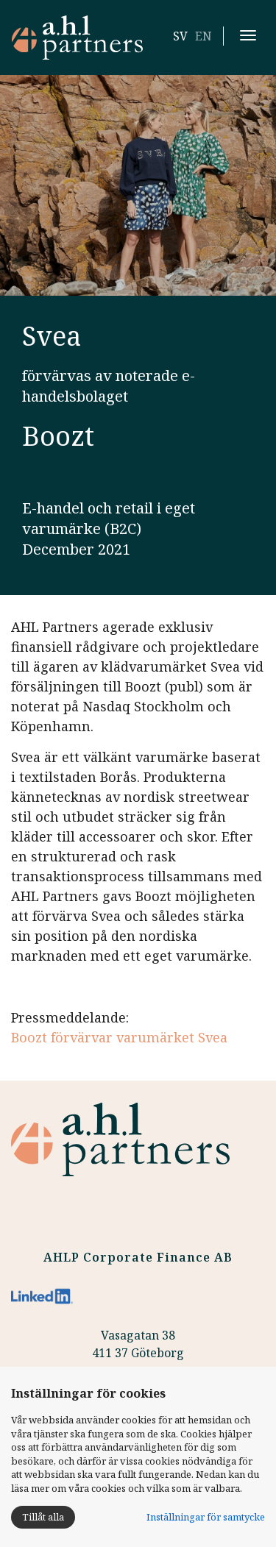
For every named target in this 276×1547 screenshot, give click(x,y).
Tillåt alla (43, 1516)
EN (203, 36)
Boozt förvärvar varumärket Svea (119, 1037)
